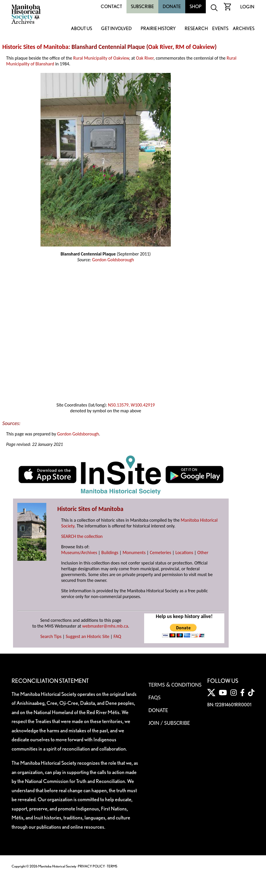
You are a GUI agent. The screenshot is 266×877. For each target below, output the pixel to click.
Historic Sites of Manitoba (35, 47)
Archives (243, 28)
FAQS (154, 697)
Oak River (160, 47)
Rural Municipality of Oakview (101, 58)
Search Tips (50, 636)
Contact (111, 6)
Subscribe (142, 6)
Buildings (109, 552)
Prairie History (158, 28)
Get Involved (116, 28)
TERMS (112, 866)
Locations (184, 552)
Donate (172, 6)
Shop (195, 6)
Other (202, 552)
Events (220, 28)
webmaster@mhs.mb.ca (105, 626)
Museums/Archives (79, 552)
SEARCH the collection (81, 536)
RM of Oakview (195, 47)
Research (196, 28)
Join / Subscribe (169, 722)
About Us (81, 28)
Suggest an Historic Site (87, 636)
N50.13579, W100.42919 (131, 405)
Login (247, 7)
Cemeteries (160, 552)
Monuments (134, 552)
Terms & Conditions (174, 684)
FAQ (117, 636)
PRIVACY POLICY (91, 866)
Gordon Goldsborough (113, 259)
